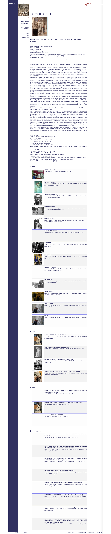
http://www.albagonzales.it (56, 221)
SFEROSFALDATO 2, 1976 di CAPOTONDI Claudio (58, 359)
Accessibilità (91, 532)
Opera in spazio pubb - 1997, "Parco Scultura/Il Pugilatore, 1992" (63, 402)
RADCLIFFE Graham (50, 267)
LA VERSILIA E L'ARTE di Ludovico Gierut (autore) (59, 470)
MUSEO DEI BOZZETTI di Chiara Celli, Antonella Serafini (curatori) (63, 494)
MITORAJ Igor (48, 255)
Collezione (88, 3)
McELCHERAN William (51, 230)
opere (27, 33)
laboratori (26, 18)
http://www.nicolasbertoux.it (51, 185)
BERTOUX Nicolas (49, 182)
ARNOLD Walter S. (49, 170)
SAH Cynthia (48, 279)
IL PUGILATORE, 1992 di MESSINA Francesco (57, 335)
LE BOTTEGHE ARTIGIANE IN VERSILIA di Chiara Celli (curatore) (63, 482)
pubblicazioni (25, 37)
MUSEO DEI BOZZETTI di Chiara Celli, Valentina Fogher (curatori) (63, 507)
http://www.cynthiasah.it (50, 282)
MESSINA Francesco (50, 243)
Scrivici (15, 532)
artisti (27, 31)
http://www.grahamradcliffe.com (52, 270)
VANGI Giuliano (48, 303)
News (25, 532)
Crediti (98, 532)
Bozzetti (21, 3)
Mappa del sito (81, 532)
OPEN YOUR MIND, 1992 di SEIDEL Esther (56, 347)
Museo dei (13, 3)
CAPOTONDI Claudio (50, 194)
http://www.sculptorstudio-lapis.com (54, 209)
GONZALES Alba (49, 218)
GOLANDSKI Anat (49, 206)
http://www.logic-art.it (40, 51)
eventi (27, 35)
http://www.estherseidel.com (52, 294)
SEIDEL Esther (48, 291)
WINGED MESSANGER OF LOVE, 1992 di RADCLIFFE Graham (62, 371)
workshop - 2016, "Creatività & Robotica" (56, 415)
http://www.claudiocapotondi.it (52, 197)
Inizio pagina (71, 532)
